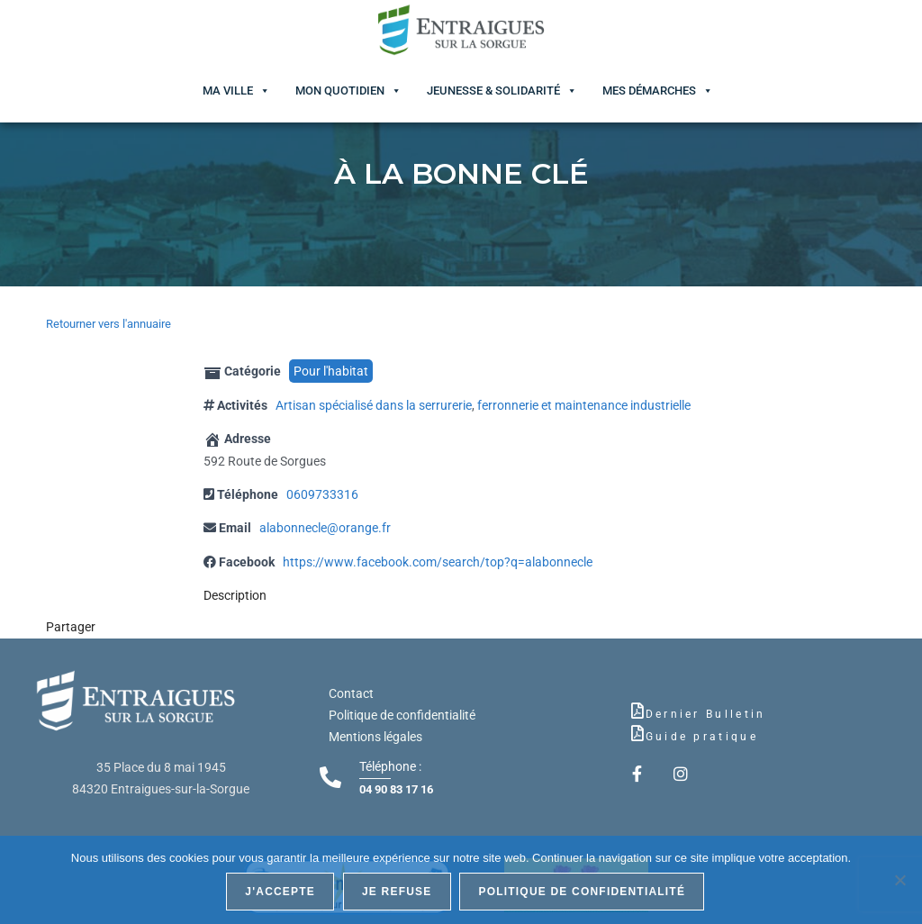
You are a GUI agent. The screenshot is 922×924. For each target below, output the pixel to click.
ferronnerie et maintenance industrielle (584, 405)
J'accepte (281, 891)
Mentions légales (375, 736)
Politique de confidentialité (402, 715)
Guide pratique (702, 736)
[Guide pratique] (637, 733)
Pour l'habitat (331, 371)
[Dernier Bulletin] (637, 710)
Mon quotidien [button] (339, 90)
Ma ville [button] (228, 90)
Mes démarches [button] (649, 90)
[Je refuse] (899, 880)
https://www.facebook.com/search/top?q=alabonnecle (437, 562)
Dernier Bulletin (706, 714)
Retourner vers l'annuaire (108, 324)
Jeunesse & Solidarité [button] (493, 90)
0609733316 (322, 494)
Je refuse (397, 891)
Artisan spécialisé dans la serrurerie (374, 405)
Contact (351, 693)
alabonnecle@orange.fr (325, 528)
